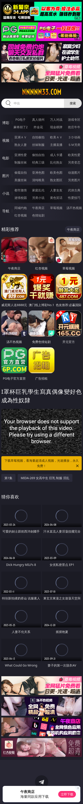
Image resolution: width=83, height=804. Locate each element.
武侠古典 (74, 190)
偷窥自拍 (20, 172)
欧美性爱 (74, 155)
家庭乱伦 (38, 190)
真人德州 (38, 119)
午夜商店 (38, 208)
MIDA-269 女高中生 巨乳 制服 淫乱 (45, 478)
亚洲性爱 (20, 155)
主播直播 (56, 145)
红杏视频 (20, 215)
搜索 (73, 103)
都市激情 (20, 190)
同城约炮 (20, 208)
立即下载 (67, 794)
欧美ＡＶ (56, 137)
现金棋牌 (56, 127)
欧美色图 (56, 172)
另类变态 (74, 162)
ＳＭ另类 (74, 145)
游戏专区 (74, 119)
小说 (5, 193)
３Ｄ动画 (74, 137)
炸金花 (38, 127)
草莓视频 (56, 208)
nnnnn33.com (41, 92)
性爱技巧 (74, 198)
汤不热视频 (74, 208)
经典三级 (38, 162)
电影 (5, 158)
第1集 (8, 478)
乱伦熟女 (56, 162)
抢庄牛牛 (74, 127)
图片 (5, 175)
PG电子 (20, 119)
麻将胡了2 (21, 127)
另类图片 (74, 180)
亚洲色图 (38, 172)
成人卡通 (56, 155)
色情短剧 (38, 215)
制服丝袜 (20, 162)
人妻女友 (56, 190)
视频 (5, 140)
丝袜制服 (38, 145)
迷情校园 (20, 198)
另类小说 (38, 198)
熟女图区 (56, 180)
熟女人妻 (20, 145)
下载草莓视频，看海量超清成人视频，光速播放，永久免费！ (42, 463)
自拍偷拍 (38, 137)
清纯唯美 (38, 180)
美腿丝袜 (20, 180)
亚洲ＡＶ (20, 137)
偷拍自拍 (38, 155)
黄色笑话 (56, 198)
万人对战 (56, 119)
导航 (5, 211)
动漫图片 (74, 172)
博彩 (5, 122)
